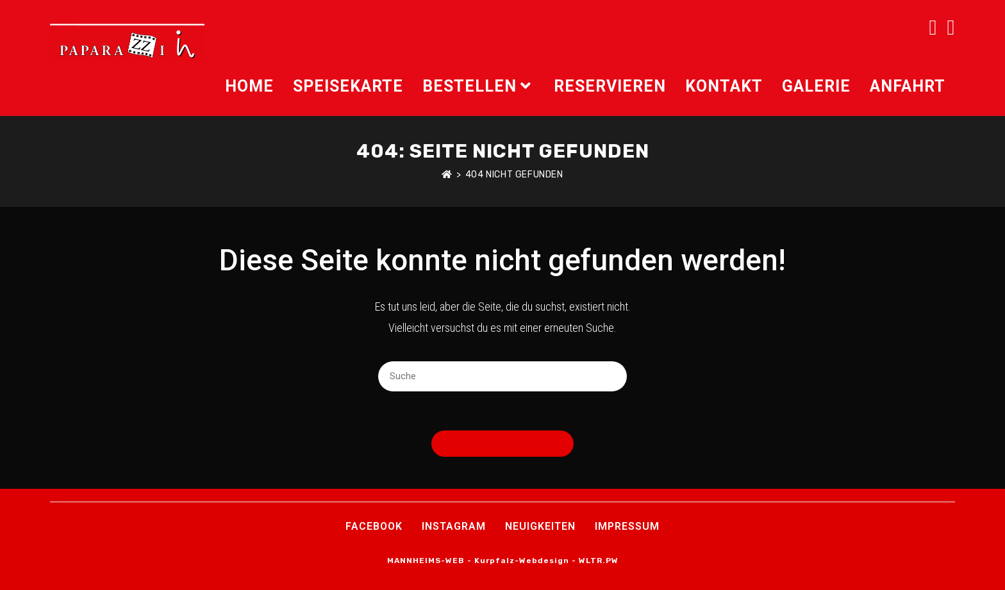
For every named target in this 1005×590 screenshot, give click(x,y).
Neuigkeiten (540, 526)
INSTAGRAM (454, 526)
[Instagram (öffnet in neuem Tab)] (951, 27)
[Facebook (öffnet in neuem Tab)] (933, 27)
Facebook (374, 526)
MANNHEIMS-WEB (426, 560)
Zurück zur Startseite (502, 443)
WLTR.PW (599, 560)
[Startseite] (447, 174)
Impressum (627, 526)
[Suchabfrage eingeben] (502, 376)
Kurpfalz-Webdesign (521, 560)
